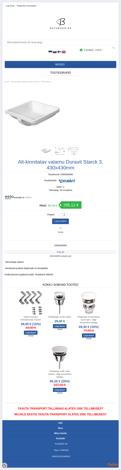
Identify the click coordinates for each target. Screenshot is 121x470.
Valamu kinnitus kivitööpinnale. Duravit (31, 318)
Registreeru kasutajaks (26, 6)
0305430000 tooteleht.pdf (60, 256)
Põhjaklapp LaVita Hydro (60, 317)
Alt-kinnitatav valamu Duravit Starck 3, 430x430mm (31, 82)
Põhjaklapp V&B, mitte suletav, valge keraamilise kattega (59, 374)
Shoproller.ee (113, 464)
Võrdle (60, 232)
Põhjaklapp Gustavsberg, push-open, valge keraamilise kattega (88, 320)
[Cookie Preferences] (4, 465)
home (7, 82)
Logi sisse (10, 6)
